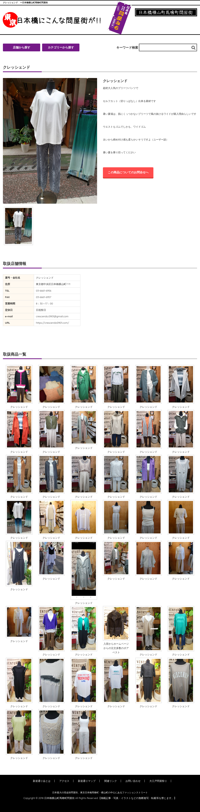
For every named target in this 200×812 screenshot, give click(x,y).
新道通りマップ (87, 780)
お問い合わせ (133, 780)
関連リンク (110, 780)
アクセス (64, 780)
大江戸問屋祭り (158, 780)
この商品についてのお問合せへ (128, 172)
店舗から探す (21, 47)
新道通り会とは (41, 780)
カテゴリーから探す (61, 47)
